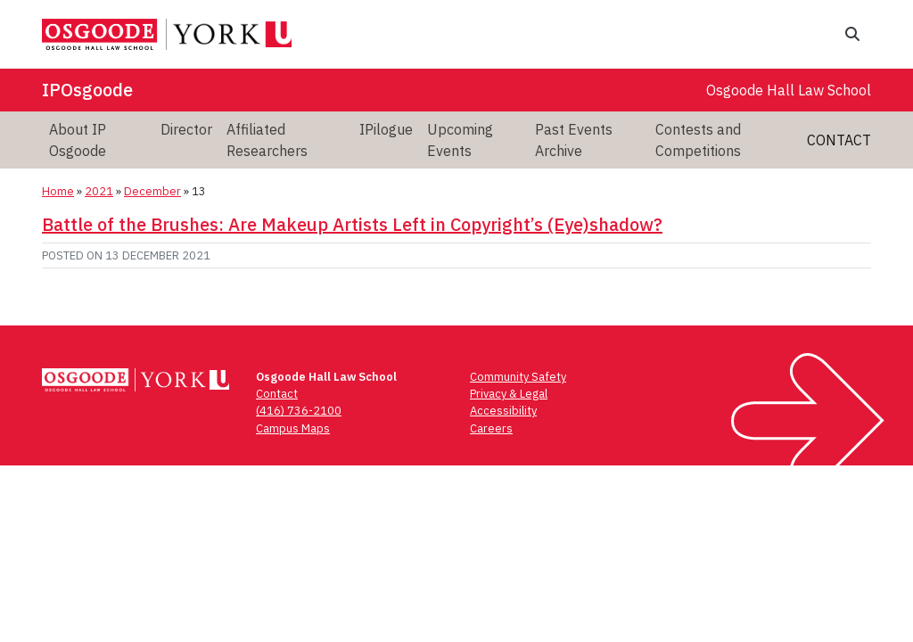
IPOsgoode (87, 90)
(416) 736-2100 (298, 410)
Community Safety (518, 376)
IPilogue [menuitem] (386, 129)
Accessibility (503, 410)
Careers (491, 428)
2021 (99, 191)
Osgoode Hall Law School (788, 90)
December (152, 191)
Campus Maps (293, 428)
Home (58, 191)
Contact (839, 140)
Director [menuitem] (186, 129)
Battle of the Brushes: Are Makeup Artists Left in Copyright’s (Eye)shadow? (352, 224)
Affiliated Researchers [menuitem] (267, 140)
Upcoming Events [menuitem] (460, 140)
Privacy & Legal (508, 393)
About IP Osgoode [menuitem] (77, 140)
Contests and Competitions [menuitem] (698, 140)
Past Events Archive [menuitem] (574, 140)
